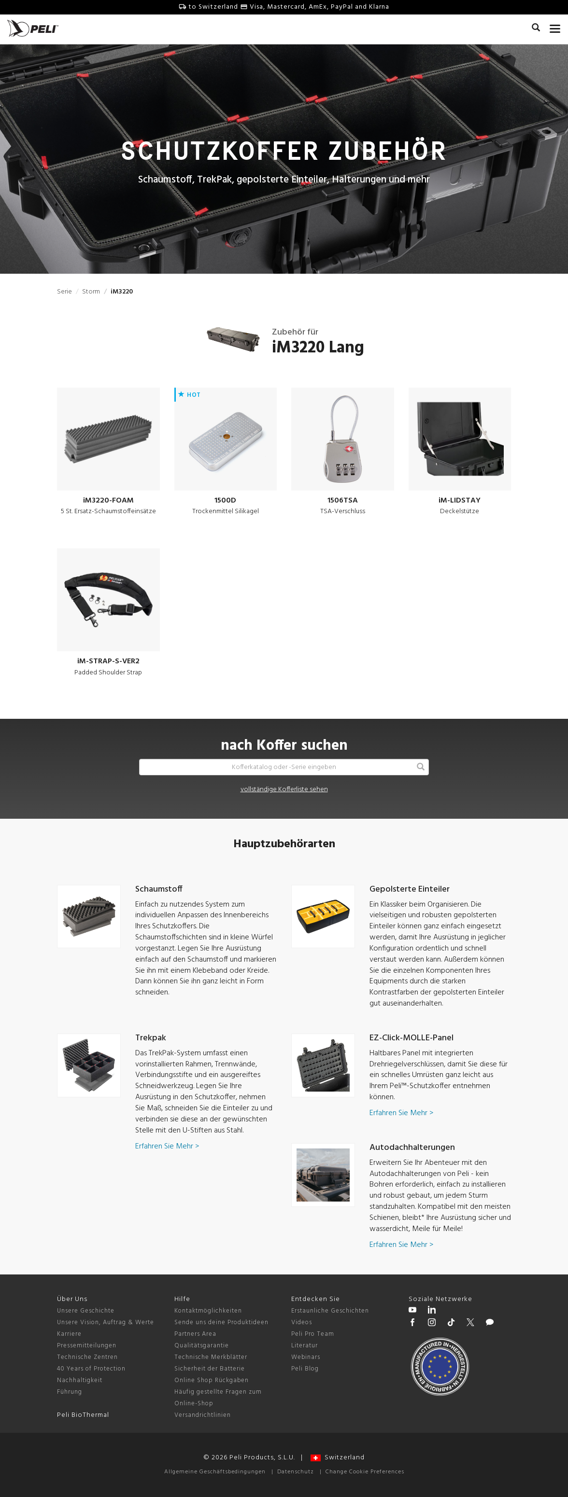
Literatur (304, 1346)
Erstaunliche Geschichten (330, 1311)
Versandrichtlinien (202, 1415)
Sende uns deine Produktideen (221, 1322)
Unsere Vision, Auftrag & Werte (105, 1322)
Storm (91, 291)
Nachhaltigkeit (79, 1380)
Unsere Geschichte (85, 1311)
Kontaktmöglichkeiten (208, 1311)
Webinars (305, 1357)
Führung (69, 1392)
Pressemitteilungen (86, 1346)
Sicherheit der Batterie (209, 1369)
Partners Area (195, 1334)
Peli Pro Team (312, 1334)
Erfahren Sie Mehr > (167, 1146)
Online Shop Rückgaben (211, 1380)
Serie (64, 291)
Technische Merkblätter (210, 1357)
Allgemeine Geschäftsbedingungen (215, 1472)
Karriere (69, 1334)
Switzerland (338, 1457)
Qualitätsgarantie (201, 1346)
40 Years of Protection (91, 1369)
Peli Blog (305, 1369)
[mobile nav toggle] (555, 26)
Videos (301, 1322)
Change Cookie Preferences (365, 1472)
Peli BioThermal (83, 1415)
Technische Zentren (87, 1357)
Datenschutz (295, 1472)
